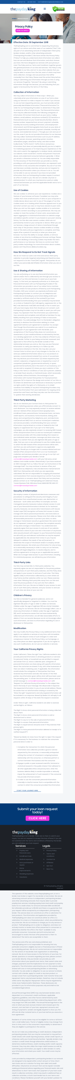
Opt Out (49, 866)
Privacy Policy (51, 850)
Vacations (23, 877)
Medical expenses (26, 859)
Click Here (37, 818)
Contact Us (50, 859)
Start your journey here (27, 791)
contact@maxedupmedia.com (25, 459)
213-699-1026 (32, 2)
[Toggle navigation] (45, 9)
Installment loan (26, 856)
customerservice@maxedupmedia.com (50, 2)
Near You (49, 869)
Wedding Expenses (27, 874)
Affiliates (49, 862)
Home (14, 18)
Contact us (21, 2)
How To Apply (23, 31)
